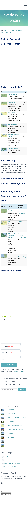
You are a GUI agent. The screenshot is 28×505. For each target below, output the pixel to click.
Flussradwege (11, 413)
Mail (8, 352)
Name (8, 346)
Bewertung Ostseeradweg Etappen (17, 417)
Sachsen (10, 445)
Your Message (5, 320)
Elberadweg (11, 102)
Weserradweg (22, 257)
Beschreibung (19, 30)
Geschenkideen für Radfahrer (12, 463)
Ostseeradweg (12, 124)
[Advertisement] (14, 66)
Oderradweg (11, 437)
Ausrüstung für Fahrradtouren (12, 460)
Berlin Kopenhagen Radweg (15, 429)
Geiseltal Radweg (12, 441)
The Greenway (8, 456)
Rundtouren (11, 409)
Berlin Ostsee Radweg (10, 466)
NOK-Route (21, 222)
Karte (6, 30)
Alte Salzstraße (12, 94)
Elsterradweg (11, 421)
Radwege (11, 30)
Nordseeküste (12, 255)
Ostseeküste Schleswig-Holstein (11, 235)
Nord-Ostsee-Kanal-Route (15, 425)
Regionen (4, 32)
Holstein (10, 222)
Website (6, 359)
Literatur (9, 32)
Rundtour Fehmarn (13, 148)
